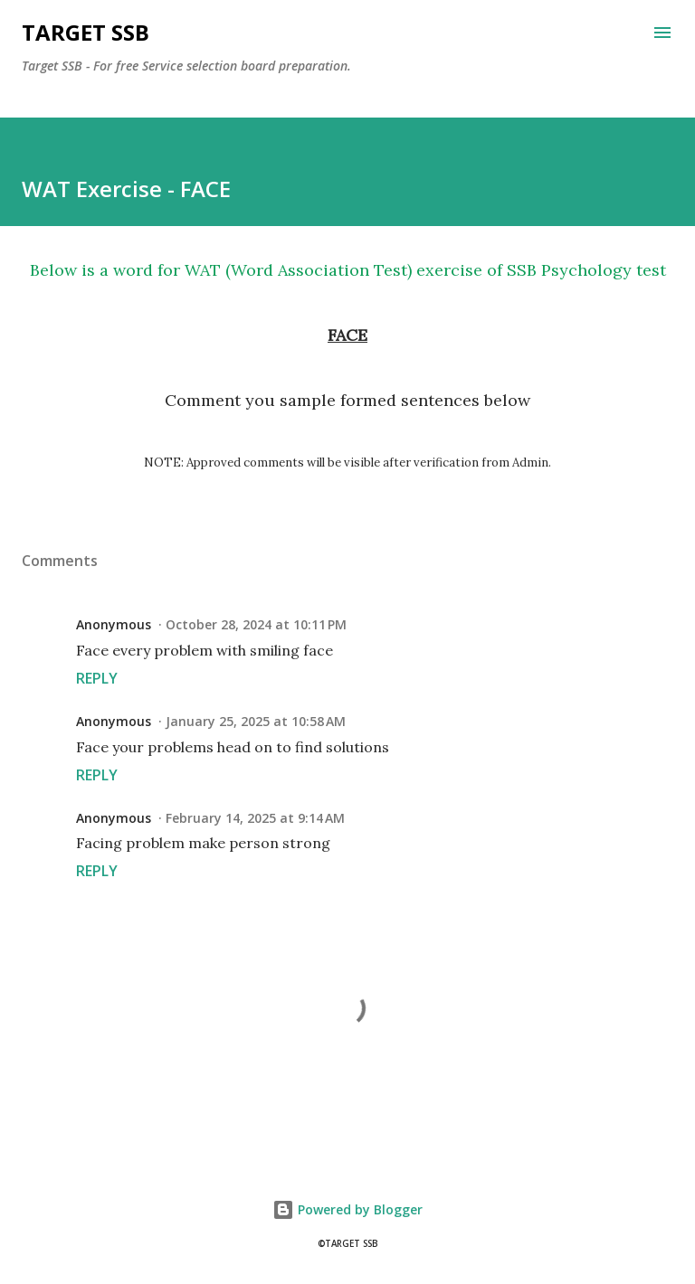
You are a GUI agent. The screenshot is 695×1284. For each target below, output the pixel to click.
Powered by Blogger (347, 1209)
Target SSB (85, 32)
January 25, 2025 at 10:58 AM (256, 721)
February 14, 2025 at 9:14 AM (255, 817)
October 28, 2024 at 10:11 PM (256, 624)
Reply (97, 678)
